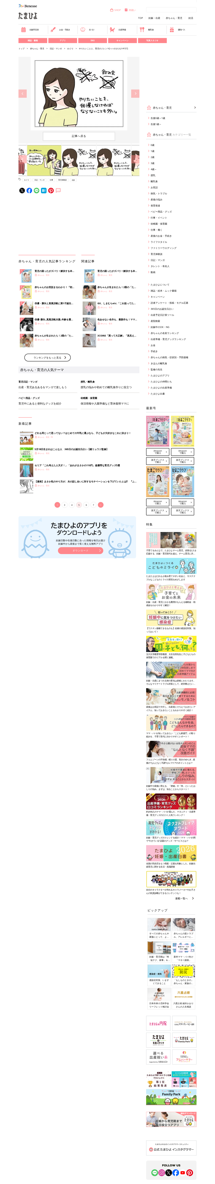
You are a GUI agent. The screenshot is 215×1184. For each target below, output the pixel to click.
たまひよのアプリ (160, 375)
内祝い (130, 10)
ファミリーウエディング (164, 248)
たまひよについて (160, 284)
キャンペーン (122, 40)
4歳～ (154, 169)
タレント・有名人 (160, 266)
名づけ (87, 29)
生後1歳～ (156, 124)
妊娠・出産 (154, 18)
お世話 (154, 187)
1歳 (152, 151)
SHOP (115, 10)
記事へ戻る (79, 136)
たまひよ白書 (158, 393)
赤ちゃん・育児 (174, 18)
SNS (93, 40)
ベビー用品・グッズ (161, 211)
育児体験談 (62, 180)
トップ (21, 48)
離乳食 (147, 29)
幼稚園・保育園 (159, 223)
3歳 (152, 163)
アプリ (63, 40)
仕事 (51, 180)
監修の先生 (156, 369)
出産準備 (118, 29)
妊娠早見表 (30, 29)
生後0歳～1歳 (158, 118)
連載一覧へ (181, 898)
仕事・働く (156, 229)
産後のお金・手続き (161, 235)
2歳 (152, 157)
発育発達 (155, 205)
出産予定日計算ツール (162, 314)
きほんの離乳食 (159, 363)
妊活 (190, 18)
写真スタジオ (152, 40)
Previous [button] (22, 94)
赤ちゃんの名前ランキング (165, 333)
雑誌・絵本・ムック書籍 (164, 290)
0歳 (152, 145)
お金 (153, 345)
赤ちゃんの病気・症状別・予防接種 (169, 357)
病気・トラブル (159, 193)
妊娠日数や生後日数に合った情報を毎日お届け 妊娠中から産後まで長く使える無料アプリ (80, 542)
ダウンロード (81, 550)
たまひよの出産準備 (161, 387)
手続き (154, 351)
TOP (140, 18)
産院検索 (155, 321)
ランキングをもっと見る (47, 357)
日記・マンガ (56, 48)
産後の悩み (156, 199)
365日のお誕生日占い (162, 308)
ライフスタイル (159, 241)
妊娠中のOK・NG (160, 327)
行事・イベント (159, 217)
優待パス (177, 29)
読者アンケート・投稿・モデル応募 (169, 302)
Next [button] (135, 94)
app (73, 180)
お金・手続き (60, 29)
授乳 (153, 175)
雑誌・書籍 (33, 40)
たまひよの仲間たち (161, 381)
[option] (79, 93)
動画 (153, 272)
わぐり (70, 48)
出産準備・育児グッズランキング (168, 339)
